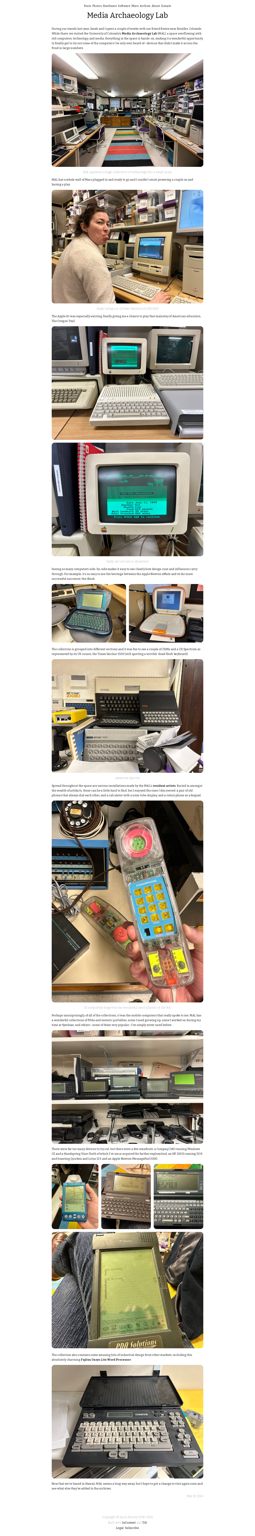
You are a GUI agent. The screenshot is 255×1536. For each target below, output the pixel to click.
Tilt (144, 1522)
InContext (129, 1522)
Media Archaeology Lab (127, 15)
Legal (120, 1528)
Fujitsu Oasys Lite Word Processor (106, 1359)
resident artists (164, 785)
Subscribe (132, 1528)
